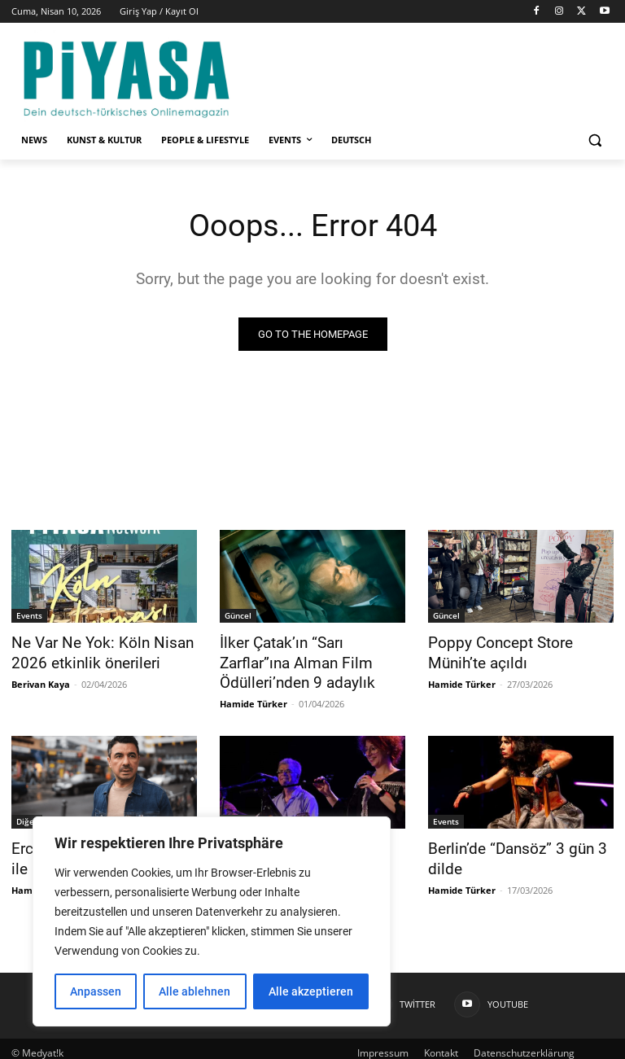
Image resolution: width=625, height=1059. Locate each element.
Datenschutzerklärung (524, 1044)
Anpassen (95, 991)
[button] (594, 140)
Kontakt (441, 1044)
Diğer (26, 816)
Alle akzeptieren (311, 991)
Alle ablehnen (194, 991)
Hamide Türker (253, 699)
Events (29, 615)
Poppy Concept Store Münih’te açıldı (494, 651)
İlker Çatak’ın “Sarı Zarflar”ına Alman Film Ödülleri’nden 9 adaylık (308, 660)
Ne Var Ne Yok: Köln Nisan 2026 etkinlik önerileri (91, 651)
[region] (212, 921)
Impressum (383, 1044)
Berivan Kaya (40, 680)
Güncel (238, 615)
